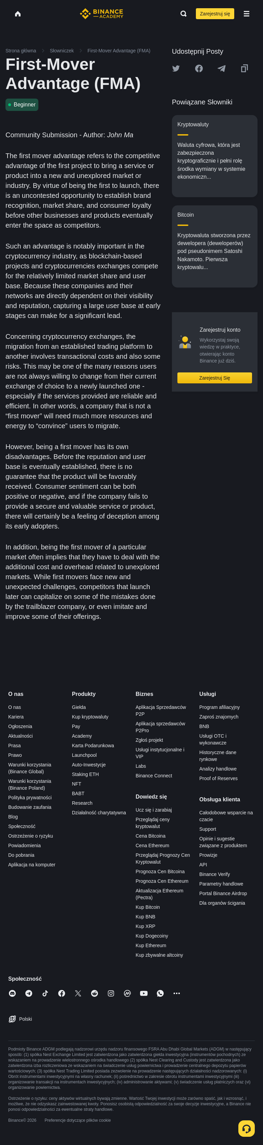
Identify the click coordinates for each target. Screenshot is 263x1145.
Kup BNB (145, 916)
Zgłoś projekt (149, 740)
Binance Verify (214, 874)
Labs (141, 766)
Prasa (14, 745)
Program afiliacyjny (219, 707)
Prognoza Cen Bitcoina (160, 871)
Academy (82, 736)
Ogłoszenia (20, 726)
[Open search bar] (181, 14)
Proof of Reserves (218, 778)
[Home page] (101, 13)
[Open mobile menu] (246, 14)
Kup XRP (145, 926)
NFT (76, 784)
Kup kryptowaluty (90, 717)
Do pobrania (21, 855)
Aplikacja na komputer (31, 864)
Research (82, 803)
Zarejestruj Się (214, 378)
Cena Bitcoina (150, 836)
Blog (13, 816)
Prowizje (208, 855)
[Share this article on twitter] (176, 68)
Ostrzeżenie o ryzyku (30, 836)
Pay (76, 726)
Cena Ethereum (152, 845)
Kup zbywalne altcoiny (159, 955)
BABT (78, 793)
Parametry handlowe (221, 884)
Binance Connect (154, 775)
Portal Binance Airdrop (223, 893)
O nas (14, 707)
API (203, 864)
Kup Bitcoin (148, 907)
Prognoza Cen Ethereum (162, 881)
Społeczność (21, 826)
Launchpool (84, 755)
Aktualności (20, 736)
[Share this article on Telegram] (221, 68)
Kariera (16, 717)
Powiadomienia (24, 845)
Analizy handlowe (218, 769)
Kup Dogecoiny (152, 936)
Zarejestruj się (215, 13)
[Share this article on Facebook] (199, 68)
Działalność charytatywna (99, 812)
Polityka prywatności (30, 797)
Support (207, 829)
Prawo (15, 755)
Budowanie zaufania (29, 807)
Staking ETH (85, 774)
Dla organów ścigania (222, 903)
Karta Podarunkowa (93, 745)
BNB (204, 726)
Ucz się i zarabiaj (154, 810)
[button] (246, 14)
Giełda (79, 707)
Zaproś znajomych (218, 717)
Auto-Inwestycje (89, 764)
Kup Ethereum (151, 945)
